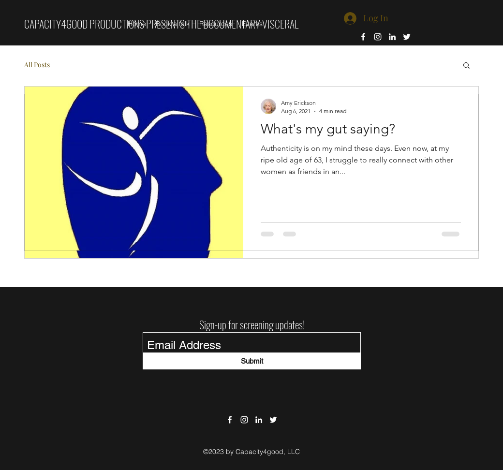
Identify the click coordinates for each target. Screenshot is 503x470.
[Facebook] (363, 37)
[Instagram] (378, 37)
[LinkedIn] (392, 37)
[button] (466, 66)
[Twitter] (407, 37)
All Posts (37, 64)
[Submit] (252, 360)
